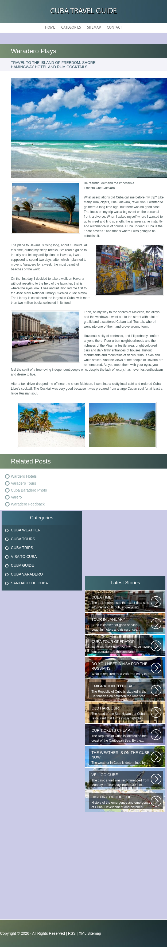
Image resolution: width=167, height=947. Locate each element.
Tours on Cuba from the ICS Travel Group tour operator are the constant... (121, 646)
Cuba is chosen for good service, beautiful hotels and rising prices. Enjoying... (121, 624)
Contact (114, 28)
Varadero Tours (23, 483)
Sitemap (94, 28)
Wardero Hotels (24, 476)
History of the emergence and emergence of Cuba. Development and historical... (121, 802)
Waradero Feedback (28, 504)
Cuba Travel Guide (83, 11)
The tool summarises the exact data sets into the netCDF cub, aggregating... (121, 602)
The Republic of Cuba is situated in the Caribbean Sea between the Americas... (121, 691)
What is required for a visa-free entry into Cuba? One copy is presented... (121, 669)
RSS (72, 933)
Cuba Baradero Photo (29, 490)
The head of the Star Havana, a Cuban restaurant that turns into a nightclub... (121, 713)
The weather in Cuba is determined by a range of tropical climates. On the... (121, 757)
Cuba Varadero (27, 574)
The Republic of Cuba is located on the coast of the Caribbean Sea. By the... (121, 735)
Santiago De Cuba (29, 583)
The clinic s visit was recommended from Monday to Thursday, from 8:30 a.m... (121, 780)
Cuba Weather (26, 530)
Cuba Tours (23, 539)
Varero (16, 497)
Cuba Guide (22, 565)
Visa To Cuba (24, 556)
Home (50, 28)
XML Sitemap (90, 933)
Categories (71, 28)
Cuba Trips (22, 548)
